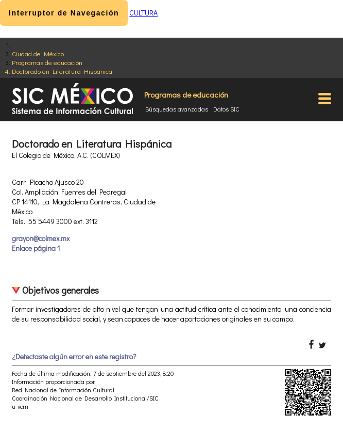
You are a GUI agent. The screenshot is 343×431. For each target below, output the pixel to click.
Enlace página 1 (36, 248)
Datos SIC (226, 109)
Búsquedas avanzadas (176, 109)
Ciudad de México (38, 53)
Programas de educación (47, 62)
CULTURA (143, 13)
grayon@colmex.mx (41, 238)
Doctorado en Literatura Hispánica (62, 71)
